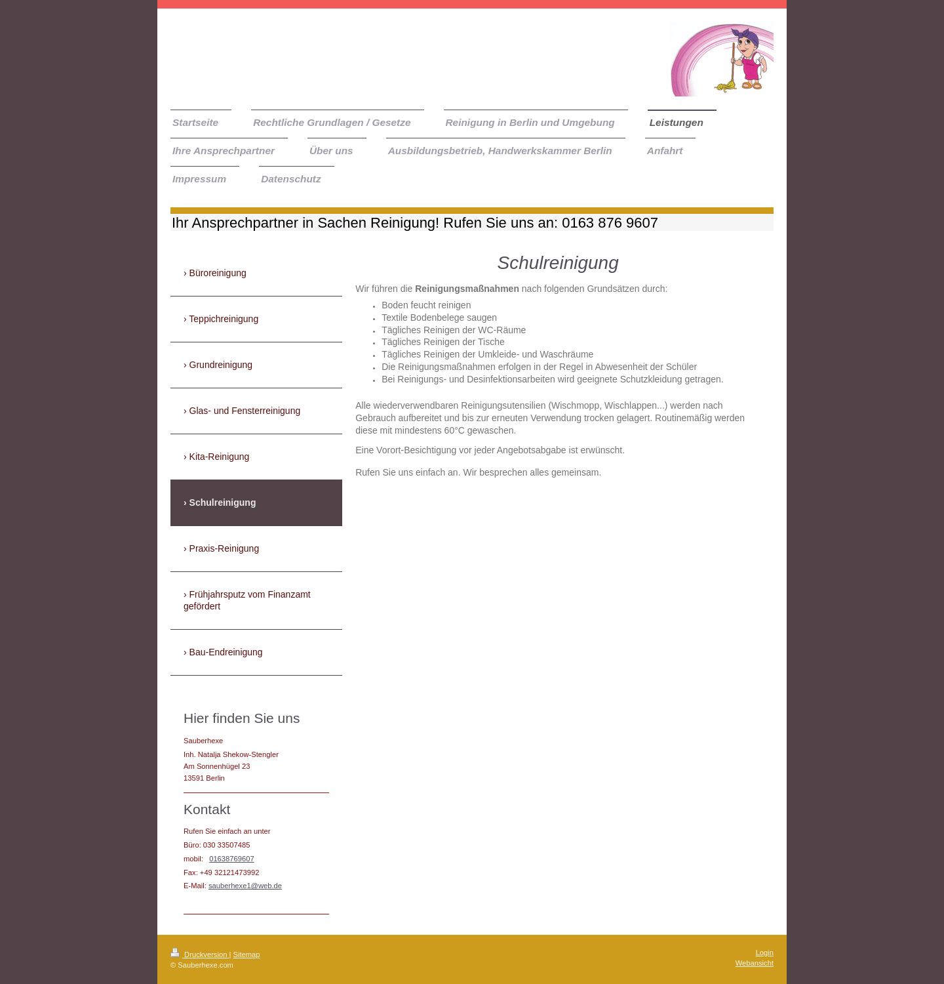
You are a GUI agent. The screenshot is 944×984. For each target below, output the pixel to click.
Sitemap (246, 954)
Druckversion (199, 954)
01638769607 (231, 859)
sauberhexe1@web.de (245, 886)
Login (765, 952)
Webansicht (755, 963)
